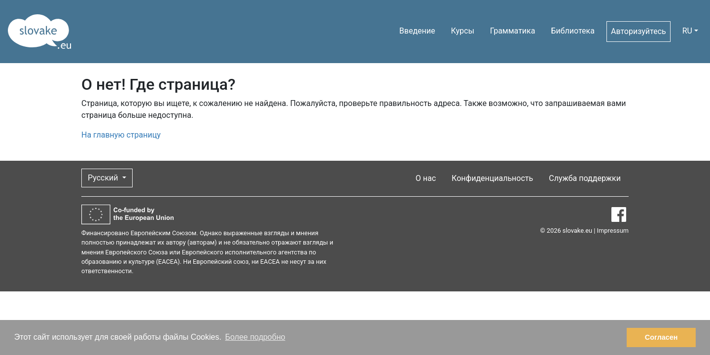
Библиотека (573, 31)
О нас (426, 178)
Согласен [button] (661, 337)
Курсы (462, 31)
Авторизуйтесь (638, 31)
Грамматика (512, 31)
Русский (104, 177)
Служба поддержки (585, 178)
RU (687, 31)
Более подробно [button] (255, 337)
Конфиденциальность (492, 178)
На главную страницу (121, 135)
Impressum (613, 230)
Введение (417, 31)
